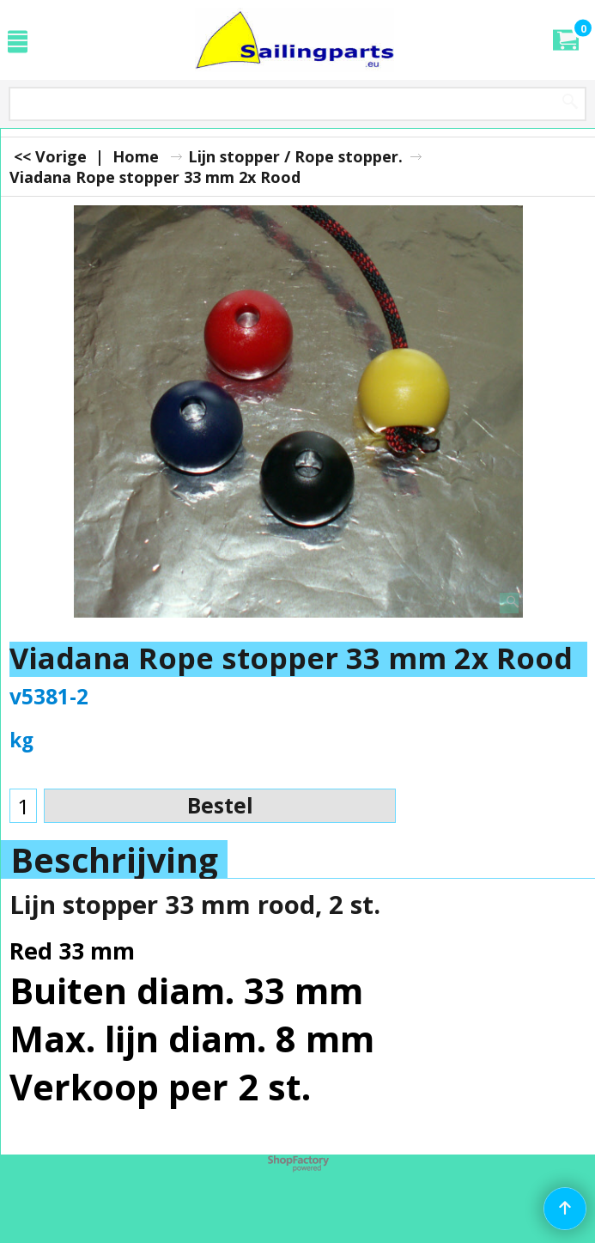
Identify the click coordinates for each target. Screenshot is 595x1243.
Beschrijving (114, 860)
